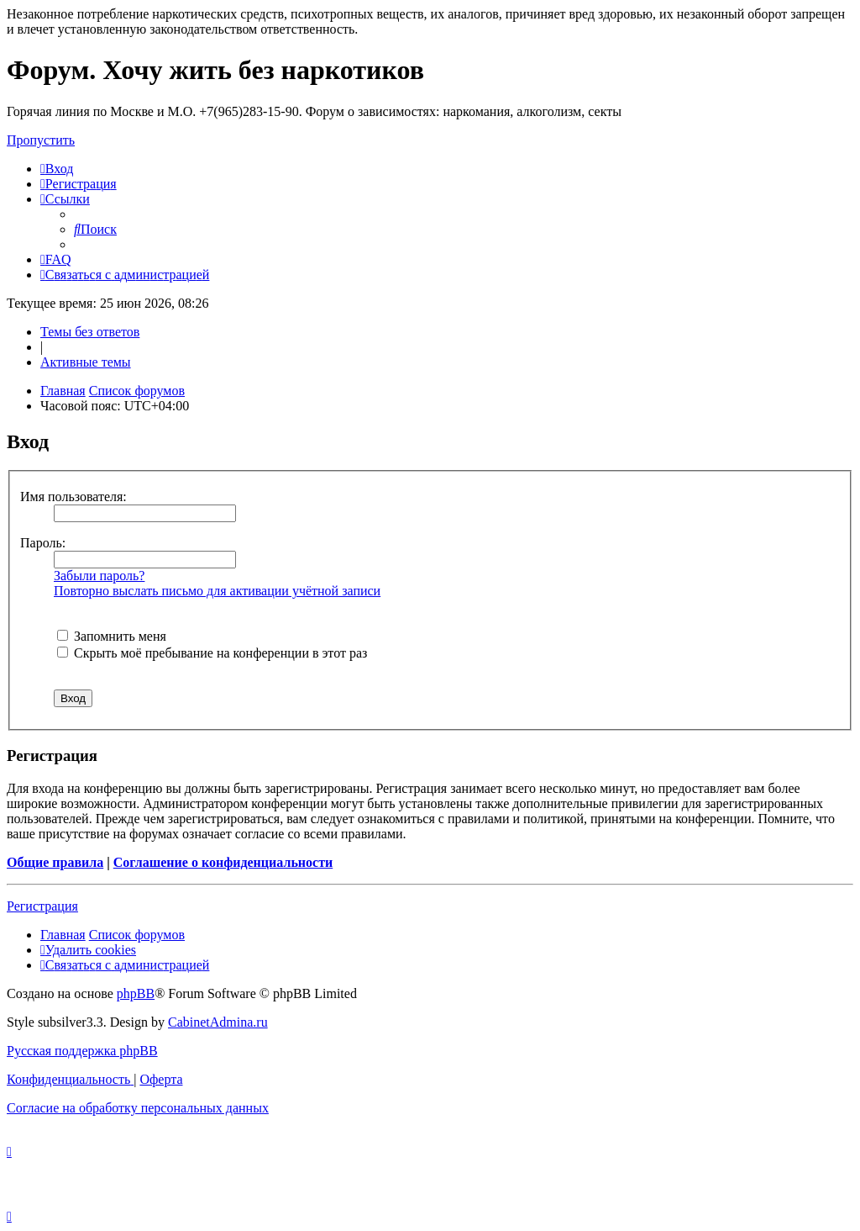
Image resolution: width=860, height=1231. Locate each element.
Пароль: (43, 543)
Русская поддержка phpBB (82, 1050)
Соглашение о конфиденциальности (223, 862)
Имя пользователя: (73, 496)
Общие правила (55, 862)
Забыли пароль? (99, 575)
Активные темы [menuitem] (85, 362)
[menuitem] (56, 168)
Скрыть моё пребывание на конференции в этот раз (212, 653)
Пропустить (41, 140)
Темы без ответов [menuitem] (89, 332)
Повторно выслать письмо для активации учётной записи (217, 591)
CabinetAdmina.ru (218, 1022)
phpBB (136, 993)
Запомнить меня (111, 636)
